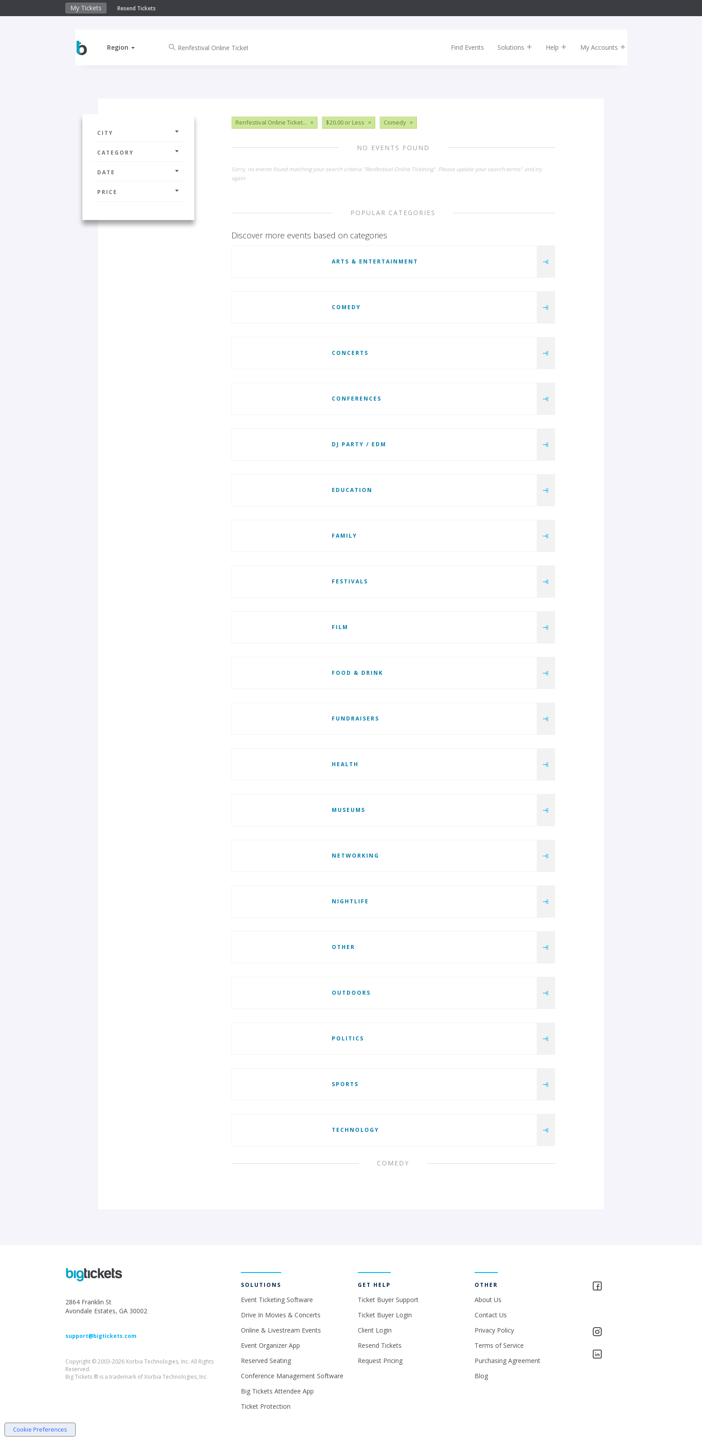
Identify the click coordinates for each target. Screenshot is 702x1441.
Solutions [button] (507, 47)
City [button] (138, 133)
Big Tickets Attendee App (277, 1391)
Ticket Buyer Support (388, 1299)
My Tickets (86, 8)
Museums (348, 810)
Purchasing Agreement (507, 1360)
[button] (128, 47)
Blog (481, 1376)
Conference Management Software (292, 1376)
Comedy (346, 307)
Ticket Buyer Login (385, 1315)
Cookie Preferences (40, 1429)
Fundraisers (355, 718)
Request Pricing (380, 1360)
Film (340, 627)
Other (343, 947)
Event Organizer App (270, 1345)
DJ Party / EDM (359, 444)
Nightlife (350, 901)
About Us (488, 1299)
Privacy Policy (494, 1330)
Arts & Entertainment (375, 261)
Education (352, 490)
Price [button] (138, 192)
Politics (348, 1038)
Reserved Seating (266, 1360)
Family (344, 535)
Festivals (350, 581)
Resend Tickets (136, 8)
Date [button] (138, 172)
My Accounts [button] (596, 47)
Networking (355, 855)
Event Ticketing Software (277, 1299)
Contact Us (491, 1315)
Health (345, 764)
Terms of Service (499, 1345)
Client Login (375, 1330)
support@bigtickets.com (101, 1336)
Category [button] (138, 152)
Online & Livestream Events (281, 1330)
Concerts (350, 353)
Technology (355, 1130)
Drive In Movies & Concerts (281, 1315)
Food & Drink (357, 673)
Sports (345, 1084)
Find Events (460, 47)
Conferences (356, 398)
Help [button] (549, 47)
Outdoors (351, 993)
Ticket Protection (266, 1406)
